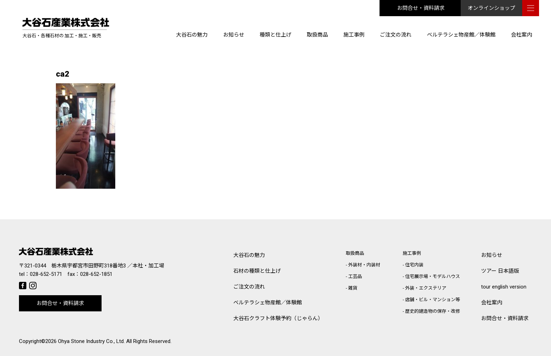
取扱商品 (317, 35)
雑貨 (352, 288)
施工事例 (353, 35)
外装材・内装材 (364, 264)
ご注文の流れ (395, 35)
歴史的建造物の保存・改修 (432, 311)
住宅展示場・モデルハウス (432, 276)
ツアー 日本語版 (500, 271)
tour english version (503, 287)
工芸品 (355, 276)
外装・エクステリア (425, 288)
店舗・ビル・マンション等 (432, 299)
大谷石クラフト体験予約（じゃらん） (278, 318)
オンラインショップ (491, 8)
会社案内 (521, 35)
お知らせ (233, 35)
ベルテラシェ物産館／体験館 (461, 35)
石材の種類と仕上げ (257, 271)
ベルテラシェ (267, 303)
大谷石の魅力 (192, 35)
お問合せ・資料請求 (421, 8)
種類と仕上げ (275, 35)
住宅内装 (414, 264)
